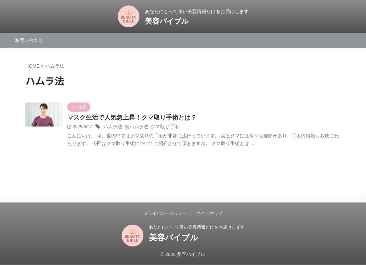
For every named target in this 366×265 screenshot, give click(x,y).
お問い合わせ (29, 40)
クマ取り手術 (160, 127)
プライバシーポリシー (165, 213)
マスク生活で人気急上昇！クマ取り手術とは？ (128, 118)
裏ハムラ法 (134, 127)
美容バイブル (166, 21)
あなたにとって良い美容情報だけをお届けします (197, 227)
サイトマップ (209, 213)
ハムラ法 (112, 127)
